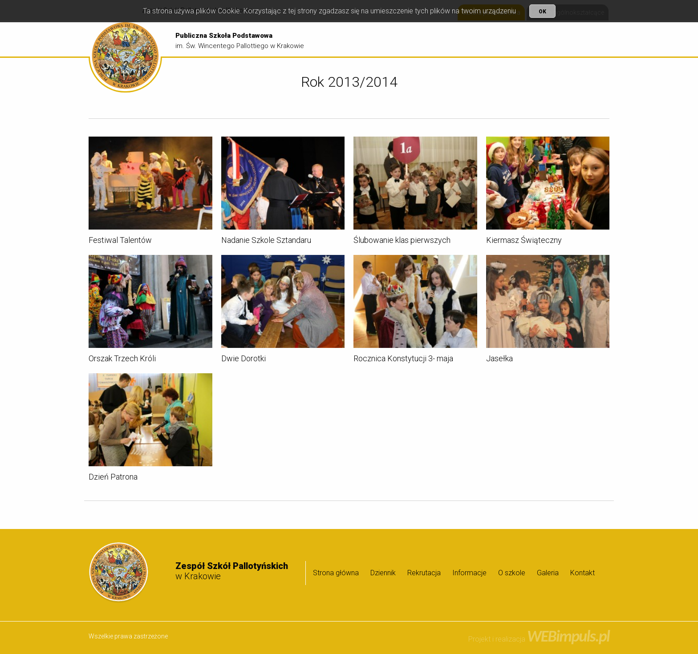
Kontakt (582, 573)
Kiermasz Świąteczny (524, 241)
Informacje (506, 39)
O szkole (550, 39)
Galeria (590, 39)
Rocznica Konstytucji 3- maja (403, 359)
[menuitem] (375, 39)
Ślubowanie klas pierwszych (401, 241)
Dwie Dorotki (243, 359)
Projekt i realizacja (538, 639)
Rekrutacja (461, 39)
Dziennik (421, 39)
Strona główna (375, 39)
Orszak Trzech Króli (122, 359)
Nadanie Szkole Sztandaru (266, 241)
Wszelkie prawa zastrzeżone (128, 636)
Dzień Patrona (113, 478)
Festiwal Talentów (120, 241)
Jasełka (499, 359)
